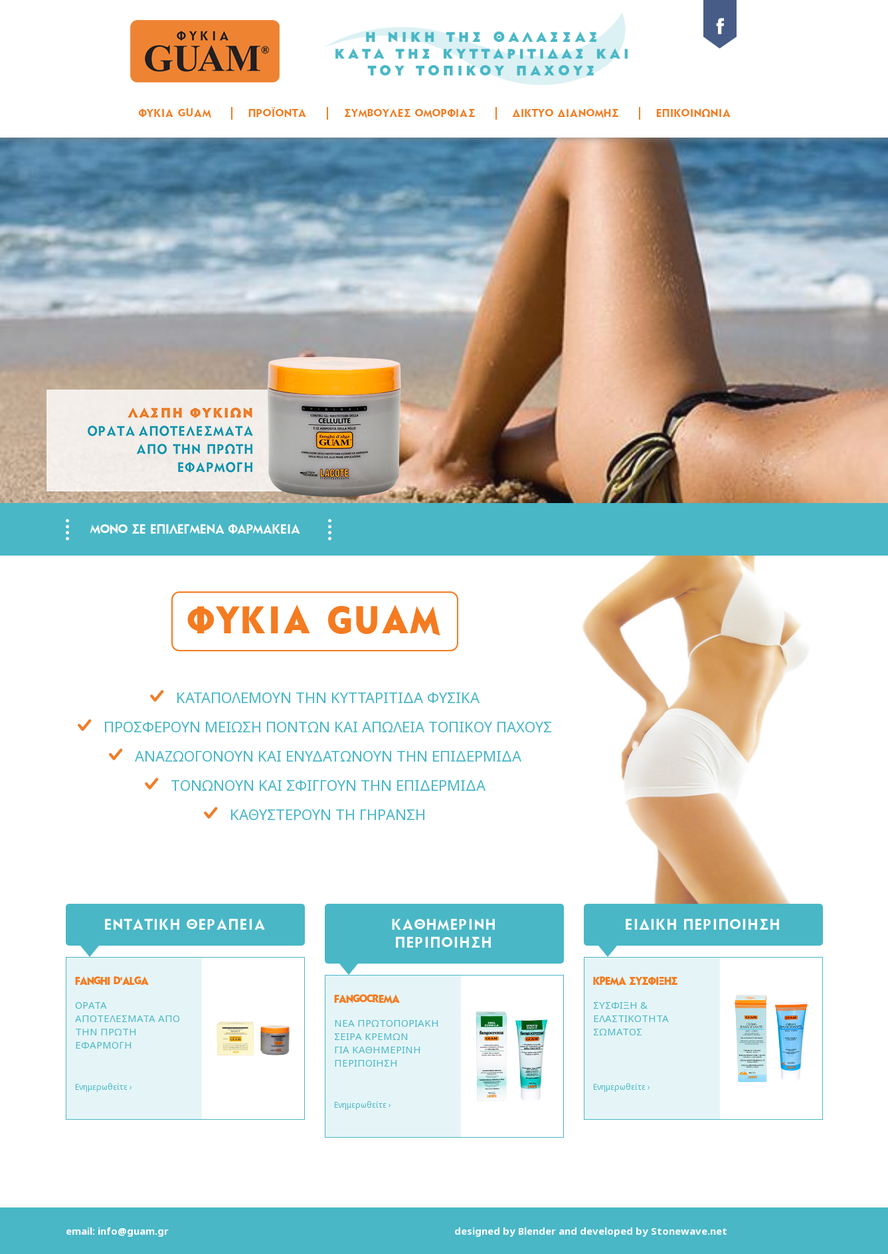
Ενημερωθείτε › (103, 1087)
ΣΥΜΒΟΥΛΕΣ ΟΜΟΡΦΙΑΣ (410, 113)
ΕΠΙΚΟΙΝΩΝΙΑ (693, 113)
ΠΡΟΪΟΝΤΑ (277, 113)
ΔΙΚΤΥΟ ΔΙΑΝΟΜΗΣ (566, 113)
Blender (537, 1230)
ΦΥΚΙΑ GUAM (175, 113)
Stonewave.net (689, 1230)
